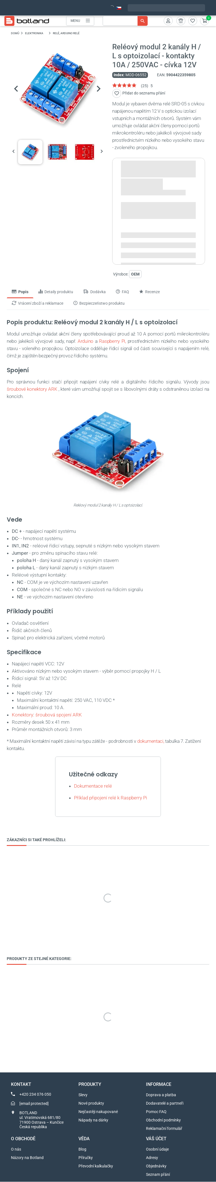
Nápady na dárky (93, 1120)
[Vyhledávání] (125, 21)
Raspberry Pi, (112, 341)
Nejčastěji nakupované (98, 1112)
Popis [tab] (20, 292)
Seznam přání (158, 1174)
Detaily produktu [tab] (56, 292)
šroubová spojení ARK (58, 715)
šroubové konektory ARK (32, 389)
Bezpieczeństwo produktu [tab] (99, 303)
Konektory (22, 715)
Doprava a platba (161, 1095)
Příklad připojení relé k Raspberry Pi (110, 798)
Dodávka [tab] (94, 292)
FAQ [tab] (122, 292)
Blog (82, 1149)
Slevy (82, 1095)
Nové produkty (91, 1103)
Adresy (152, 1158)
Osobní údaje (157, 1149)
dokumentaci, (150, 741)
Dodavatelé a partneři (164, 1103)
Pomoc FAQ (156, 1112)
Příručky (85, 1158)
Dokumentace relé (93, 786)
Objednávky (156, 1166)
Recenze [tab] (149, 292)
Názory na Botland (27, 1158)
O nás (16, 1149)
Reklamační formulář (164, 1129)
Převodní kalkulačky (95, 1166)
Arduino (85, 341)
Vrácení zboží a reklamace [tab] (37, 303)
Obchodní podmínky (163, 1120)
